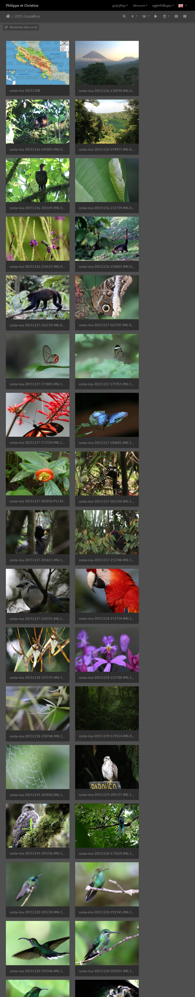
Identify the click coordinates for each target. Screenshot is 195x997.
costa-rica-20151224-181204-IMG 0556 (34, 792)
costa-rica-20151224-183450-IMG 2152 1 (97, 792)
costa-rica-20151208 (25, 86)
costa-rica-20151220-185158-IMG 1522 (97, 575)
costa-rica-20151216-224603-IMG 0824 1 (97, 195)
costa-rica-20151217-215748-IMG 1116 (160, 358)
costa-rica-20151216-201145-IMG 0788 (97, 140)
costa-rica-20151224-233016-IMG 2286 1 (34, 901)
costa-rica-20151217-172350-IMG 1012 (34, 303)
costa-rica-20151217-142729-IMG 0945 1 (160, 195)
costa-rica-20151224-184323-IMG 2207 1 (160, 792)
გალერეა (119, 5)
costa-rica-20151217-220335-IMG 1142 (34, 412)
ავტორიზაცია (161, 5)
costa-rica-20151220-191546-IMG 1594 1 (34, 629)
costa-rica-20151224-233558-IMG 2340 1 (97, 901)
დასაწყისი (8, 16)
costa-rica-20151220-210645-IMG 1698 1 (160, 629)
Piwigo (103, 989)
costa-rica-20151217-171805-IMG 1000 (97, 249)
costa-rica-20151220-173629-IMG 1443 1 (34, 575)
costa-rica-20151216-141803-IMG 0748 (160, 86)
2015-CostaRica (27, 16)
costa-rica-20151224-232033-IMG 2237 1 (97, 847)
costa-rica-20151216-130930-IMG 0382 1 (97, 86)
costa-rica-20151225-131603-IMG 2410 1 (160, 901)
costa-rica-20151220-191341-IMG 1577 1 (160, 575)
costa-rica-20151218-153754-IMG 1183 (97, 412)
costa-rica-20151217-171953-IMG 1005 (160, 249)
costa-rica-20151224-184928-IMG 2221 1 (34, 846)
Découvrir (139, 5)
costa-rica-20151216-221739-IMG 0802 (160, 140)
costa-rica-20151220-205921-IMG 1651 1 (97, 629)
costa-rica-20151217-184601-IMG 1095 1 (97, 304)
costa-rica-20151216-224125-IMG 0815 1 (34, 195)
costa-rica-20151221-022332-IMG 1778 (97, 684)
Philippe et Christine (22, 5)
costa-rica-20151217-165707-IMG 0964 (34, 249)
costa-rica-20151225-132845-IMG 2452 (34, 955)
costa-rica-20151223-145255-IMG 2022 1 (160, 738)
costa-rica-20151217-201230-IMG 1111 (34, 358)
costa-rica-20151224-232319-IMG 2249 (160, 847)
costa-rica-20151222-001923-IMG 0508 (160, 684)
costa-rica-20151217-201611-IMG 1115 (97, 358)
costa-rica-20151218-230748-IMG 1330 (97, 467)
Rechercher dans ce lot (21, 27)
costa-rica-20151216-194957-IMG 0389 (34, 140)
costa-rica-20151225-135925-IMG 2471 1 (97, 955)
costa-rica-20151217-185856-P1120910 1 (160, 303)
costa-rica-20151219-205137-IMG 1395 (97, 521)
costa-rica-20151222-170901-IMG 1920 (97, 738)
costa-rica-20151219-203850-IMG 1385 (34, 521)
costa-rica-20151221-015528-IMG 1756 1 (34, 684)
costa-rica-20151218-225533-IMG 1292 (160, 412)
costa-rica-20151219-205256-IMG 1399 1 (160, 521)
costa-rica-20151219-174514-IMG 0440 (160, 466)
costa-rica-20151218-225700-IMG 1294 (34, 467)
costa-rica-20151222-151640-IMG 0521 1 (34, 738)
